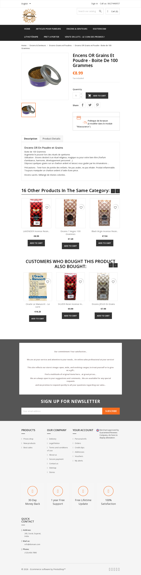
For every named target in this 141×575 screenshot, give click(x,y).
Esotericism (99, 28)
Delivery (52, 438)
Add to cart (97, 96)
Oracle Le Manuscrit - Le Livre (38, 305)
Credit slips (79, 447)
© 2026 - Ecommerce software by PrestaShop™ (43, 569)
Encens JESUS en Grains (103, 304)
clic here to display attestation (109, 436)
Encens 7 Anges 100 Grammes (71, 232)
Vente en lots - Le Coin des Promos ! (85, 36)
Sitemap (52, 467)
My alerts (78, 460)
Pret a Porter (51, 36)
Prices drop (28, 438)
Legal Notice (54, 443)
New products (29, 443)
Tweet (90, 105)
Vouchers (78, 456)
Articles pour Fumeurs (48, 28)
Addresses (79, 452)
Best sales (28, 447)
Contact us (53, 463)
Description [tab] (30, 138)
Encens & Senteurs (77, 28)
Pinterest (97, 105)
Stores (52, 472)
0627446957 (114, 3)
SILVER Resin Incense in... (70, 304)
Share (82, 105)
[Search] (90, 11)
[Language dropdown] (26, 4)
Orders (77, 443)
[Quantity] (76, 95)
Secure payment (56, 459)
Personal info (80, 438)
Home (27, 28)
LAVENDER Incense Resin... (36, 231)
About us (53, 454)
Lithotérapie (31, 36)
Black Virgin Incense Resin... (105, 231)
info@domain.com (32, 544)
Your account (83, 430)
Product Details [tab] (51, 138)
